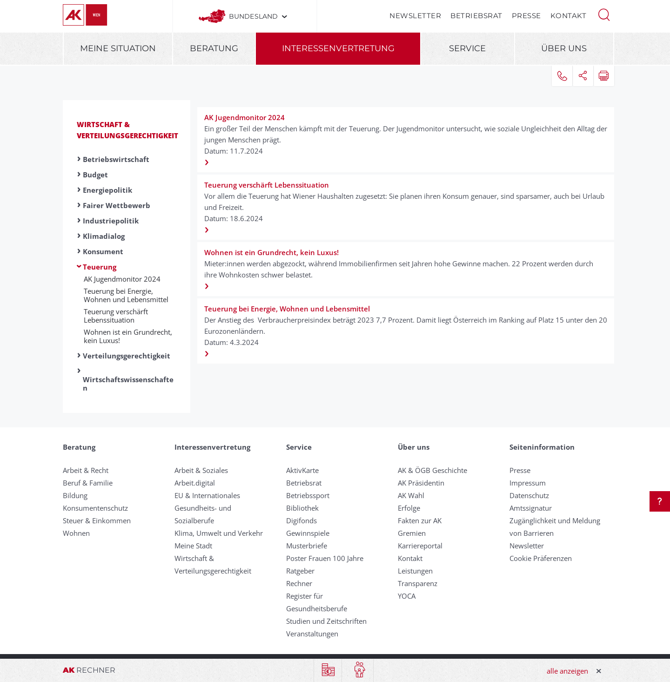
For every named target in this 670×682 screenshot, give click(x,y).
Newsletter (415, 15)
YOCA (406, 596)
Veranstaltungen (312, 633)
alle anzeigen (567, 670)
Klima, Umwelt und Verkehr (218, 533)
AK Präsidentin (421, 482)
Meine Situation (118, 48)
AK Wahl (411, 495)
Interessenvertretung (338, 48)
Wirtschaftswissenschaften (128, 383)
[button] (604, 14)
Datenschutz (529, 495)
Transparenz (417, 583)
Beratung (214, 48)
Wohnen (76, 533)
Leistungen (415, 570)
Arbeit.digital (194, 482)
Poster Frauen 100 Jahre (324, 558)
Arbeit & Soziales (201, 470)
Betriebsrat (476, 15)
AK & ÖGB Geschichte (432, 470)
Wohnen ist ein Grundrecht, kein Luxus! (128, 336)
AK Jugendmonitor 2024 (122, 279)
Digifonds (301, 520)
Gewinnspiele (307, 533)
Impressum (527, 482)
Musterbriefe (306, 545)
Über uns (564, 48)
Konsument (103, 251)
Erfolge (409, 508)
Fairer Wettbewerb (116, 205)
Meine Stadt (193, 545)
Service (467, 48)
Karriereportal (420, 545)
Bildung (75, 495)
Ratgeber (300, 570)
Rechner (299, 583)
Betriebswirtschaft (116, 159)
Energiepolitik (107, 190)
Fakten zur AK (420, 520)
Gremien (412, 533)
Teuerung (99, 266)
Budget (95, 174)
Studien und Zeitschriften (326, 621)
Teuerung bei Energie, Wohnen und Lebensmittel (126, 295)
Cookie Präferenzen (540, 558)
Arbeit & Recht (85, 470)
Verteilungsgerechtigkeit (126, 355)
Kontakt (568, 15)
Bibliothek (302, 508)
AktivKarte (302, 470)
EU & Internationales (207, 495)
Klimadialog (104, 236)
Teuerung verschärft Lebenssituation (116, 315)
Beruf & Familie (88, 482)
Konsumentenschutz (95, 508)
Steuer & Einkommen (97, 520)
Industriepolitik (111, 220)
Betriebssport (307, 495)
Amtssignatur (530, 508)
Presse (526, 15)
